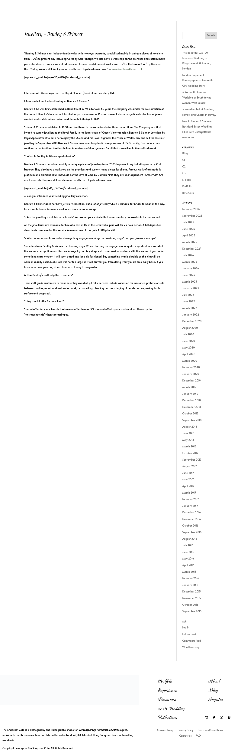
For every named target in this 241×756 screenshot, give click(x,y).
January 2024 (190, 268)
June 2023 (188, 275)
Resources (167, 699)
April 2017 (188, 486)
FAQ (198, 735)
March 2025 (189, 242)
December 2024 (191, 248)
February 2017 (190, 499)
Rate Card (188, 193)
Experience (167, 690)
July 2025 (188, 222)
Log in (185, 627)
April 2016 (188, 565)
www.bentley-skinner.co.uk (127, 69)
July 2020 (188, 334)
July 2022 (188, 295)
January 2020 (190, 374)
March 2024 (189, 262)
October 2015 (190, 604)
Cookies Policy (165, 730)
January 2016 (190, 585)
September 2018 (192, 420)
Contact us (185, 735)
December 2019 (191, 380)
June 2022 (188, 301)
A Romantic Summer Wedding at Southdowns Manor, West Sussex (196, 97)
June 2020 (188, 341)
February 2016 (190, 578)
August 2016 (189, 538)
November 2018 (191, 407)
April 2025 (188, 235)
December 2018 (191, 400)
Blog (185, 153)
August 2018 (189, 426)
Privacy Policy (185, 730)
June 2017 (188, 473)
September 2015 (191, 611)
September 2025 (192, 215)
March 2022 (189, 308)
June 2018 (188, 433)
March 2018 (189, 446)
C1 (183, 160)
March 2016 (189, 571)
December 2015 (191, 591)
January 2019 (190, 393)
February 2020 (191, 367)
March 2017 (189, 492)
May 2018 (188, 440)
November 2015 (191, 598)
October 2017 (190, 453)
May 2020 (188, 347)
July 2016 (187, 545)
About (214, 680)
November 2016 (191, 519)
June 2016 (188, 552)
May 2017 (188, 479)
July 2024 (188, 255)
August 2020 (190, 327)
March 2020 (189, 360)
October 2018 (190, 413)
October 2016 (190, 525)
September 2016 (191, 532)
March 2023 (189, 281)
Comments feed (191, 640)
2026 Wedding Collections (171, 713)
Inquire (215, 699)
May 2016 (188, 558)
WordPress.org (190, 647)
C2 (184, 166)
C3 (184, 173)
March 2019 (189, 387)
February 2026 (191, 209)
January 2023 (190, 288)
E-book (186, 179)
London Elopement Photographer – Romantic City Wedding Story (197, 80)
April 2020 (188, 354)
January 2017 (190, 506)
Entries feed (189, 634)
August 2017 (189, 466)
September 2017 (191, 459)
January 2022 (190, 314)
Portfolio (187, 186)
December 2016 (191, 512)
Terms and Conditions (210, 730)
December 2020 (191, 321)
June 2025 (188, 229)
